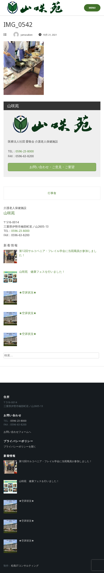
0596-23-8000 (25, 151)
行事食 (52, 193)
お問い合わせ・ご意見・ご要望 (52, 167)
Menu (92, 7)
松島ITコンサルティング (25, 565)
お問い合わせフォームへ (17, 431)
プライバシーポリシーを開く (20, 446)
